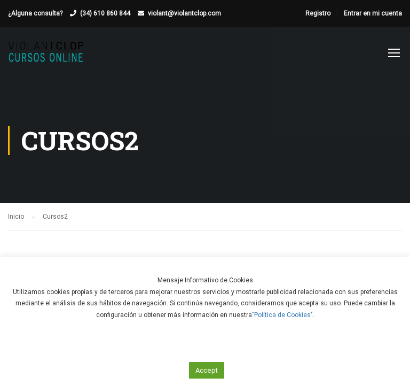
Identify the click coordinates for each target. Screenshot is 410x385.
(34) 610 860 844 (105, 13)
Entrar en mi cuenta (373, 13)
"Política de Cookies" (282, 315)
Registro (317, 13)
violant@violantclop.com (184, 13)
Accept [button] (206, 370)
